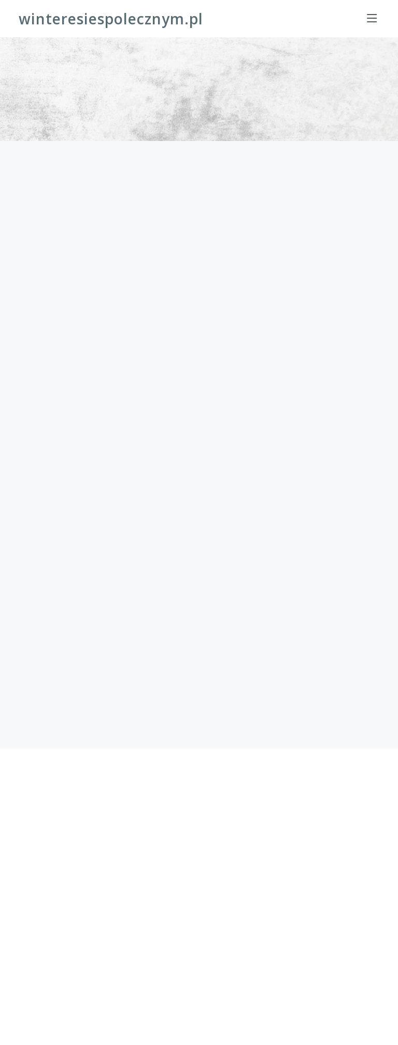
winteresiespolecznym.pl (111, 19)
